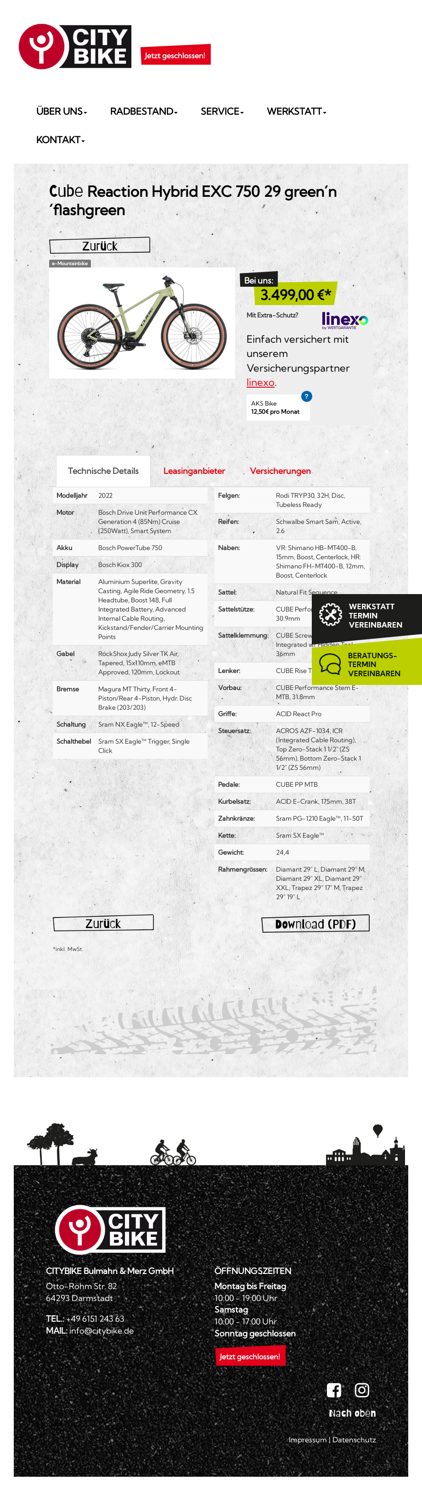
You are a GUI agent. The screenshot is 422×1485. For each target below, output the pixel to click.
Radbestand (144, 111)
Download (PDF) (315, 924)
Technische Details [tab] (103, 471)
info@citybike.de (101, 1330)
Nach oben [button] (352, 1413)
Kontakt (60, 139)
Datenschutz (354, 1439)
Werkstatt (296, 111)
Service (222, 111)
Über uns (61, 111)
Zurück (100, 246)
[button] (175, 44)
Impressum (308, 1439)
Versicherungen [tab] (280, 471)
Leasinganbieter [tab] (194, 471)
